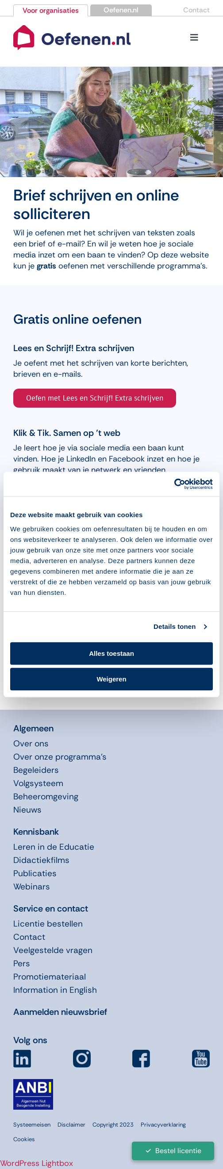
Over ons (31, 743)
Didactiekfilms (41, 860)
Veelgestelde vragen (52, 950)
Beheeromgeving (45, 796)
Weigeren (111, 679)
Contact (196, 10)
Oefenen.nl (121, 10)
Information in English (55, 989)
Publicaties (35, 873)
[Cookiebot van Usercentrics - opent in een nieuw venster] (174, 484)
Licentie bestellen (48, 923)
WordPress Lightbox (36, 1163)
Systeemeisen (31, 1124)
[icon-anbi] (33, 1082)
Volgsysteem (38, 783)
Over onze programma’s (60, 756)
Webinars (31, 886)
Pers (21, 963)
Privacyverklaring (163, 1124)
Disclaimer (71, 1124)
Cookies (24, 1139)
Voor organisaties (51, 10)
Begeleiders (36, 770)
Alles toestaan (111, 653)
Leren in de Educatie (53, 846)
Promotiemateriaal (49, 976)
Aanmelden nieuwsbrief (60, 1012)
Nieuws (27, 809)
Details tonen (175, 626)
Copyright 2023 (113, 1124)
